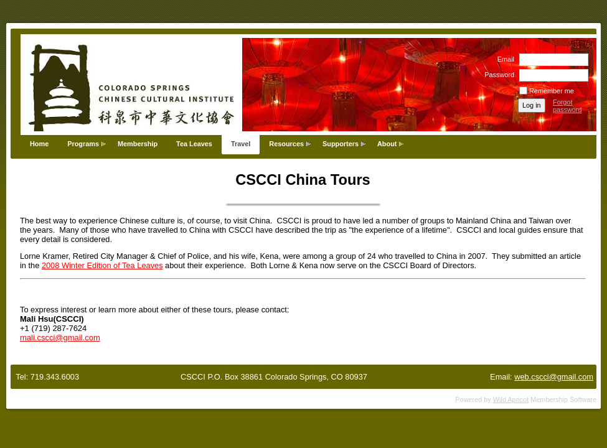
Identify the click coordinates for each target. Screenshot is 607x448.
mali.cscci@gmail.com (60, 337)
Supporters (340, 143)
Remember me (551, 91)
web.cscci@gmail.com (553, 376)
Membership (138, 143)
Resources (286, 143)
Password (497, 74)
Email (503, 59)
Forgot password (567, 105)
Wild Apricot (511, 399)
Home (39, 143)
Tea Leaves (194, 143)
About (387, 143)
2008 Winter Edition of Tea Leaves (102, 265)
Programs (83, 143)
